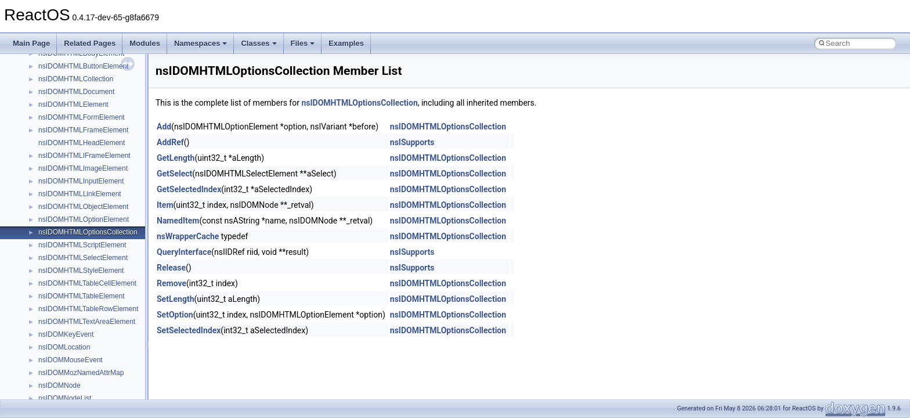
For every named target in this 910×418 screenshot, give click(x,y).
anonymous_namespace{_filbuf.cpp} (94, 322)
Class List (44, 258)
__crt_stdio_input (64, 271)
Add (164, 126)
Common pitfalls (45, 67)
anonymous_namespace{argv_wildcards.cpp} (108, 335)
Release (171, 267)
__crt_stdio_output (67, 284)
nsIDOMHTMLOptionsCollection (359, 102)
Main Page (31, 43)
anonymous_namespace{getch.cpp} (93, 399)
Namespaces (201, 43)
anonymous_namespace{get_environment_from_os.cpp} (125, 386)
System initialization (50, 118)
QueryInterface (184, 252)
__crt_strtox (56, 297)
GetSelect (174, 173)
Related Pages (89, 43)
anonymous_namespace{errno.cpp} (93, 373)
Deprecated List (44, 207)
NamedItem (178, 220)
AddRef (170, 142)
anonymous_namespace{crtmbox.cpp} (97, 360)
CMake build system (51, 54)
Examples (346, 43)
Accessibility (57, 309)
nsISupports (412, 142)
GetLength (175, 158)
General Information (50, 182)
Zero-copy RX (41, 105)
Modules (144, 43)
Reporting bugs (43, 92)
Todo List (34, 194)
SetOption (175, 314)
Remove (171, 283)
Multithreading (41, 131)
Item (165, 205)
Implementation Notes (54, 156)
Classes (258, 43)
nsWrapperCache (188, 236)
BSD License (40, 169)
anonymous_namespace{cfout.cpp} (92, 348)
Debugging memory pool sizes (66, 79)
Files (303, 43)
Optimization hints (47, 143)
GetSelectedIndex (189, 189)
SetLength (175, 299)
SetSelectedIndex (189, 330)
